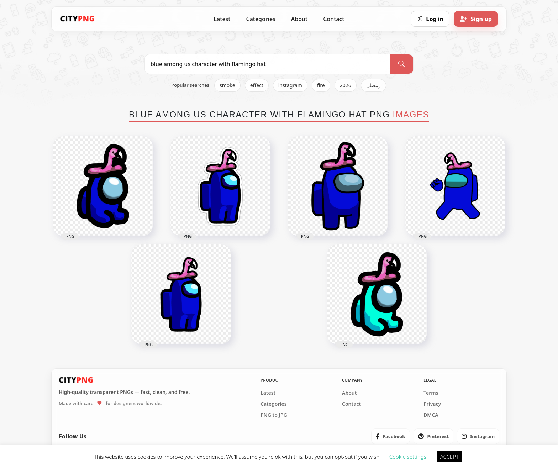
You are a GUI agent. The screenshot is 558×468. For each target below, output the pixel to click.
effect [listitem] (256, 85)
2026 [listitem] (345, 85)
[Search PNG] (267, 64)
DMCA (430, 415)
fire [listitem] (321, 85)
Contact (333, 19)
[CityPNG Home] (77, 19)
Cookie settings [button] (407, 456)
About (299, 19)
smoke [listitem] (227, 85)
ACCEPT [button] (449, 456)
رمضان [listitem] (373, 85)
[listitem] (390, 436)
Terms (430, 393)
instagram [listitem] (290, 85)
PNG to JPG (273, 415)
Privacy (432, 404)
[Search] (401, 64)
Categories (260, 19)
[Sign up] (476, 19)
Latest (222, 19)
